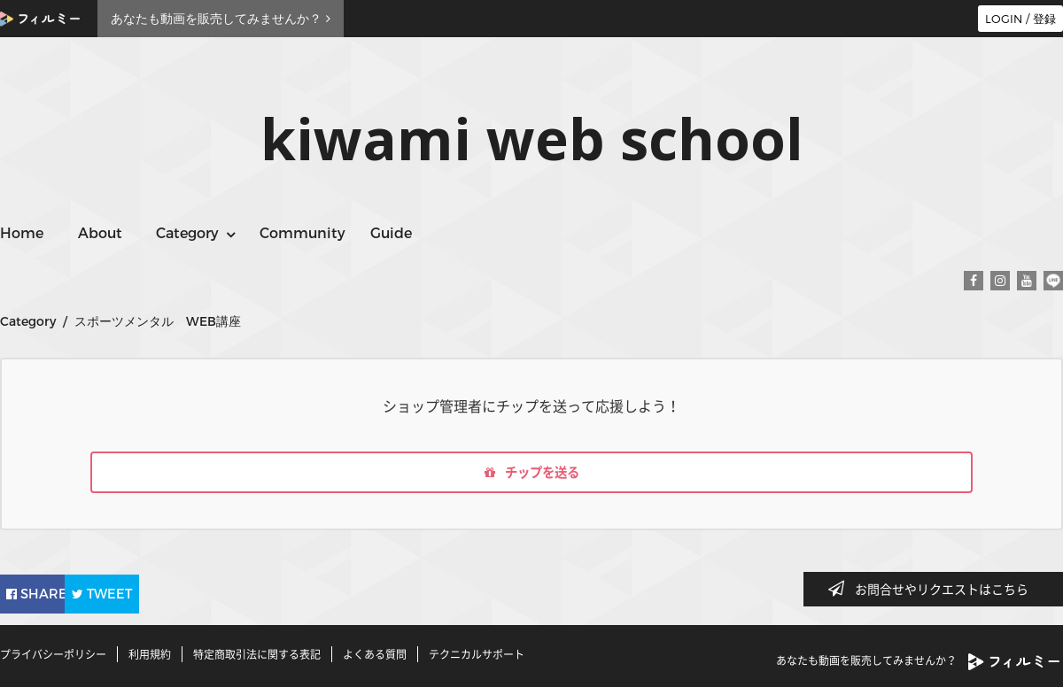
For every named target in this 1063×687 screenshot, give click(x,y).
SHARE (48, 592)
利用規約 (149, 654)
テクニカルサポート (476, 654)
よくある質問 (375, 654)
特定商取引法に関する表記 (257, 654)
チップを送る (531, 474)
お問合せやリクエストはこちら (933, 589)
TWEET (153, 592)
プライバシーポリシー (53, 654)
